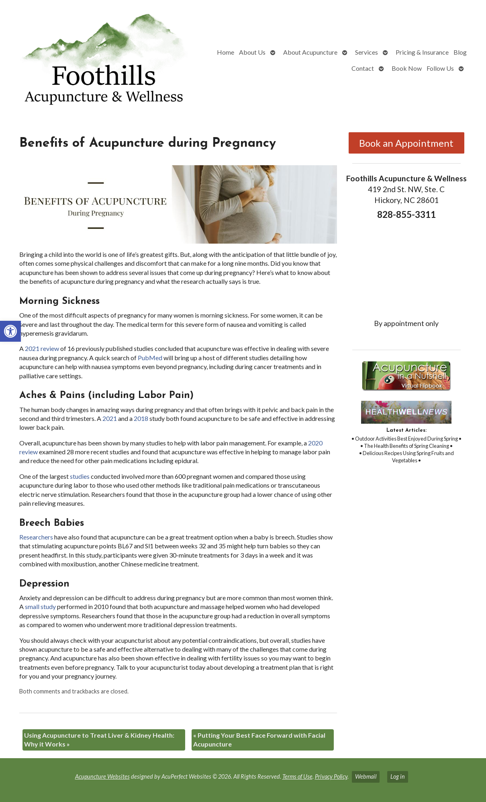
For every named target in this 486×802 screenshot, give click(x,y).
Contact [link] (362, 68)
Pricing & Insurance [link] (422, 52)
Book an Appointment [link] (406, 143)
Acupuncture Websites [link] (102, 776)
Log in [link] (397, 776)
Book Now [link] (407, 68)
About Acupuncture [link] (310, 52)
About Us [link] (252, 52)
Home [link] (225, 52)
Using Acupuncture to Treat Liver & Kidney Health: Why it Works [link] (99, 739)
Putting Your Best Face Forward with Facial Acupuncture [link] (259, 739)
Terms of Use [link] (297, 776)
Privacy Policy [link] (331, 776)
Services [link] (366, 52)
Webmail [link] (365, 776)
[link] (10, 331)
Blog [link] (460, 52)
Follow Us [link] (440, 68)
